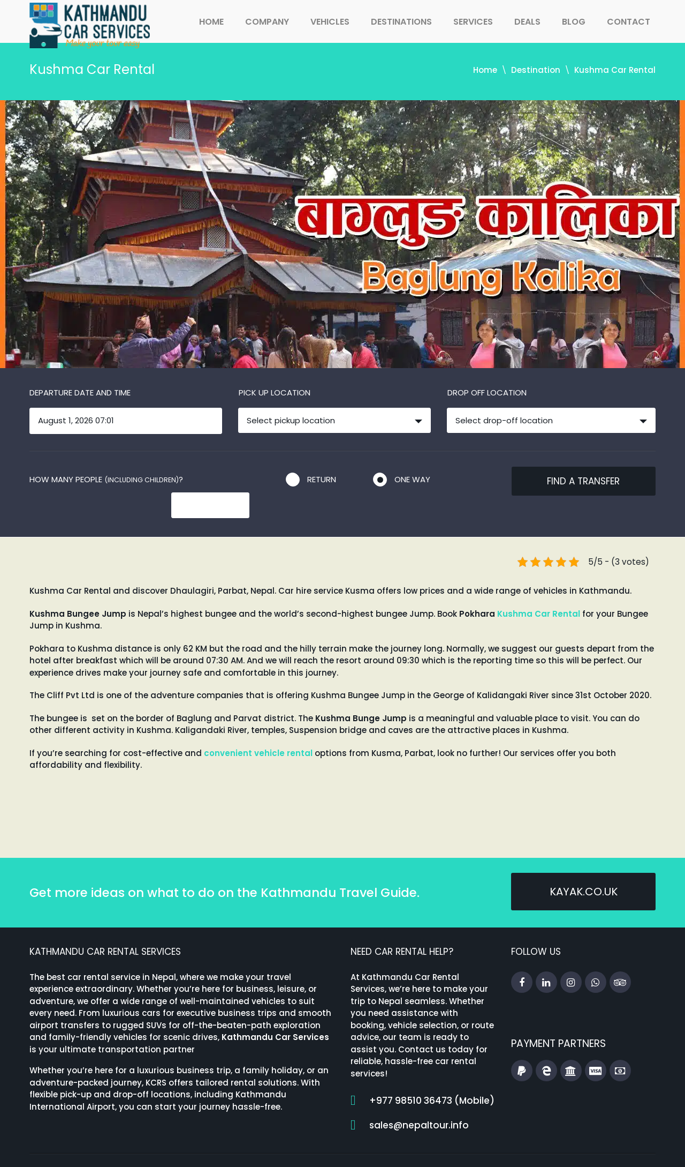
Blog (573, 22)
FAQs (501, 1148)
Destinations (401, 22)
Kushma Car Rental (538, 590)
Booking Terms (555, 1148)
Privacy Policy (627, 1148)
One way (412, 479)
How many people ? (106, 479)
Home (211, 22)
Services (473, 22)
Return (321, 479)
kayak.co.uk (584, 870)
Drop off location (487, 392)
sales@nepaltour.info (419, 1102)
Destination (535, 70)
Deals (527, 22)
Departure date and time (80, 392)
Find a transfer (583, 481)
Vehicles (329, 22)
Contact (628, 22)
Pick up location (274, 392)
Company (267, 22)
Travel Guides (449, 1148)
